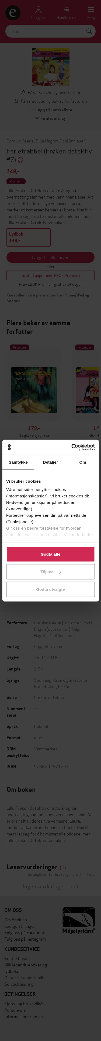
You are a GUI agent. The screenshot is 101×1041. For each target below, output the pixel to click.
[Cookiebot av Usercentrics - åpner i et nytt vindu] (72, 447)
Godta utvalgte (50, 589)
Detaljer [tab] (50, 462)
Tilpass (50, 571)
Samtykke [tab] (18, 462)
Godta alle (51, 554)
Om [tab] (82, 462)
